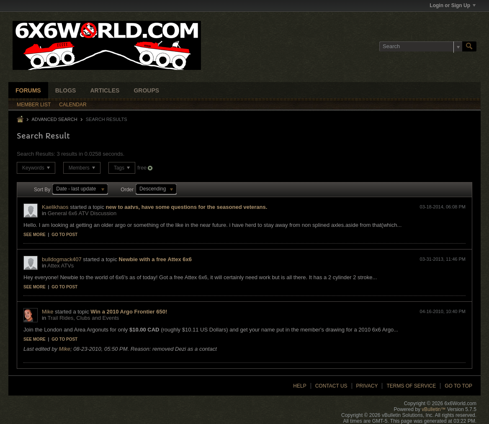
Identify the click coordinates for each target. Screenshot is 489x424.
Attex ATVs (60, 265)
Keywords (36, 168)
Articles (104, 90)
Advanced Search (54, 119)
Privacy (367, 386)
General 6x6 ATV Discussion (82, 213)
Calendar (72, 105)
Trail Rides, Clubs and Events (83, 318)
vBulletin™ (433, 409)
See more (34, 234)
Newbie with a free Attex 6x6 (155, 259)
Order (127, 190)
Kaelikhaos (55, 207)
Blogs (65, 90)
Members (82, 168)
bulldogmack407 (62, 259)
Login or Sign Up (453, 5)
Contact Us (331, 386)
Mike (47, 311)
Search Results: (36, 154)
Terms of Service (411, 386)
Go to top (458, 386)
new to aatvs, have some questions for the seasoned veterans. (187, 207)
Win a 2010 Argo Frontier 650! (128, 311)
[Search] (420, 46)
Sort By (42, 190)
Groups (146, 90)
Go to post (64, 234)
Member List (34, 105)
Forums (28, 90)
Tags (122, 168)
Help (299, 386)
